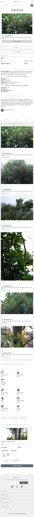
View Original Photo (6, 157)
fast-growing (23, 417)
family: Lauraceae (13, 417)
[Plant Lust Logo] (17, 1)
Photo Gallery (6, 120)
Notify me (17, 47)
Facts (17, 119)
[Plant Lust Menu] (2, 1)
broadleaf (4, 417)
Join (24, 482)
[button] (29, 5)
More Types (27, 120)
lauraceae (8, 79)
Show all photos (17, 41)
